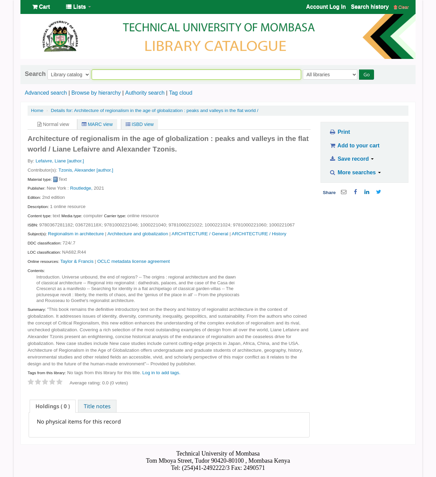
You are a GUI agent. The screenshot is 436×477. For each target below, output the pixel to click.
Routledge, (81, 188)
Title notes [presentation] (97, 406)
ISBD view (140, 124)
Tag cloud (180, 93)
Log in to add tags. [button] (161, 372)
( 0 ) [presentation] (52, 406)
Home (37, 110)
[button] (41, 7)
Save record (351, 159)
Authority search (145, 93)
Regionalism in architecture (76, 233)
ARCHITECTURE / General (200, 233)
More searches (355, 172)
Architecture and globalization (137, 233)
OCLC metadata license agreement (133, 261)
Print (339, 132)
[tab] (53, 406)
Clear (401, 7)
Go (366, 74)
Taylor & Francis (76, 261)
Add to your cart (354, 145)
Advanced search (46, 93)
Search (35, 73)
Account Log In (326, 7)
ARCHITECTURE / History (259, 233)
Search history (370, 7)
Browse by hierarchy (96, 93)
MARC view (97, 124)
